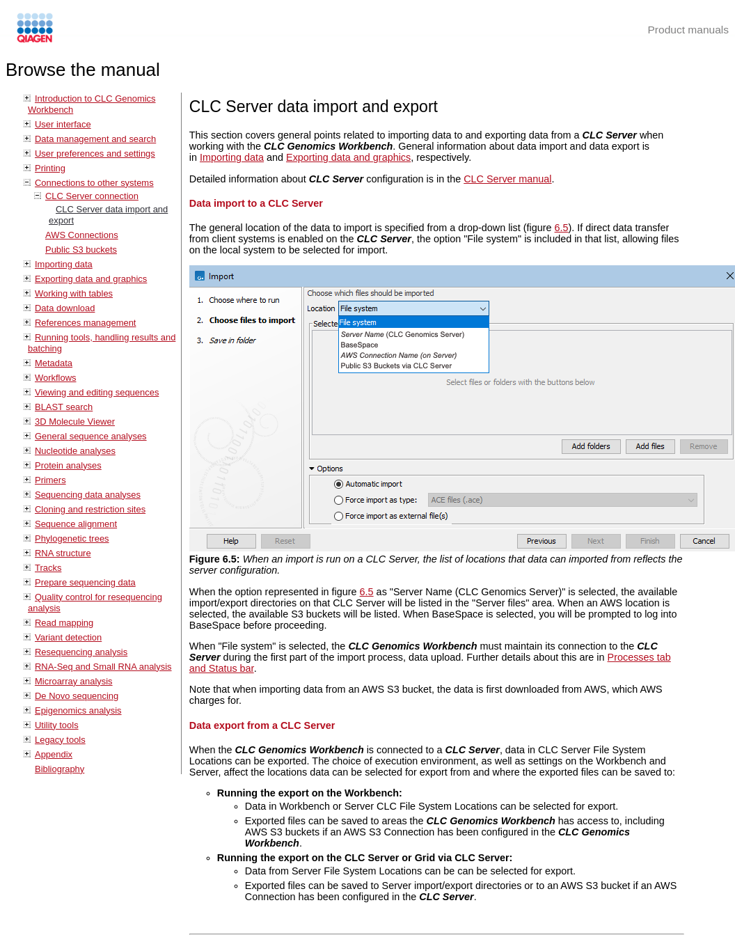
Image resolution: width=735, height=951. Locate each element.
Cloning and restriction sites (90, 509)
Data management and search (95, 139)
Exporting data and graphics (91, 279)
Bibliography (59, 769)
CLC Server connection (92, 196)
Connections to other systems (94, 183)
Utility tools (57, 725)
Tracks (48, 568)
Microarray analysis (74, 681)
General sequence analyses (91, 436)
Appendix (53, 754)
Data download (65, 308)
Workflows (56, 377)
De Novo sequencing (76, 696)
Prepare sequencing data (85, 582)
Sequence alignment (76, 524)
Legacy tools (60, 739)
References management (85, 322)
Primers (50, 480)
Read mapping (64, 623)
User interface (63, 124)
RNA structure (63, 553)
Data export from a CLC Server (262, 725)
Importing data (64, 264)
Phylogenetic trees (72, 538)
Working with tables (74, 293)
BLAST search (64, 407)
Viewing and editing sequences (97, 392)
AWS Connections (81, 235)
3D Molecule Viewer (75, 421)
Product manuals (688, 30)
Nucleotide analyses (75, 451)
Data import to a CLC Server (256, 203)
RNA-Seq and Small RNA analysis (103, 666)
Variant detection (68, 637)
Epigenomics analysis (78, 710)
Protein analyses (68, 465)
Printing (50, 168)
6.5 (562, 227)
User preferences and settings (95, 153)
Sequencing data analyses (88, 494)
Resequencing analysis (81, 652)
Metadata (53, 363)
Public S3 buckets (81, 249)
